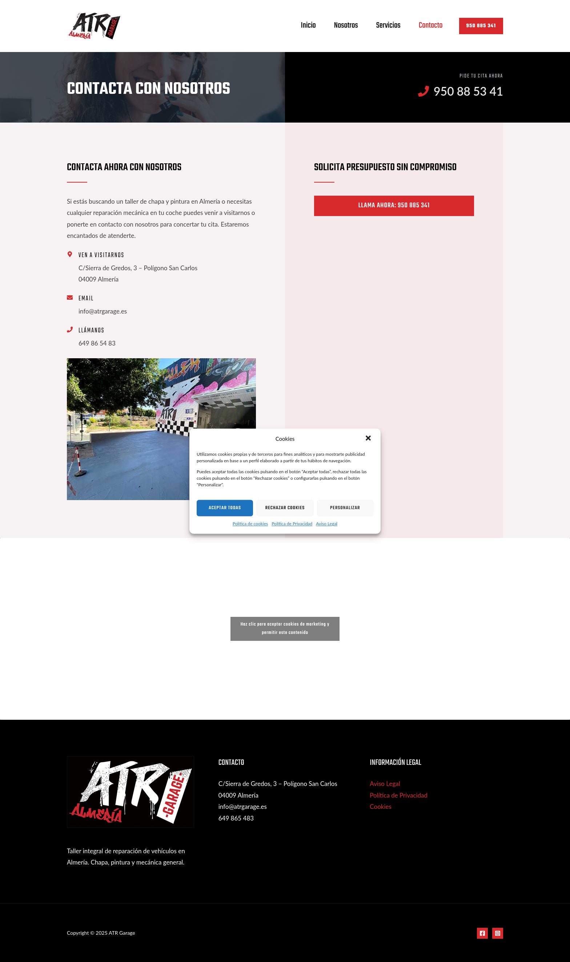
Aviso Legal (326, 524)
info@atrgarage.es (242, 806)
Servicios (388, 25)
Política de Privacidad (292, 524)
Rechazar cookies (285, 508)
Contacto (431, 25)
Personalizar (345, 508)
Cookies (381, 806)
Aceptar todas (225, 508)
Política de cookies (250, 524)
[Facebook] (482, 933)
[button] (369, 439)
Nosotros (346, 25)
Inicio (308, 25)
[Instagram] (497, 933)
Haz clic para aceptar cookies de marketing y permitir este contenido (285, 628)
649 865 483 (236, 818)
